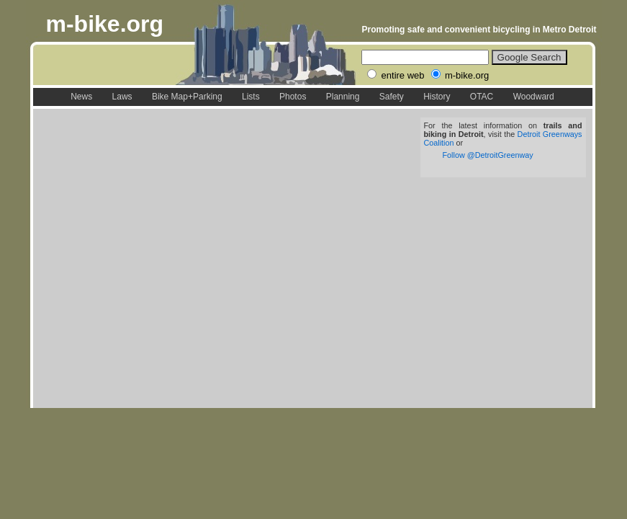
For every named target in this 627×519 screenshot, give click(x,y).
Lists (251, 97)
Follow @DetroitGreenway (488, 155)
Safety (391, 97)
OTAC (481, 97)
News (81, 97)
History (436, 97)
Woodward (533, 97)
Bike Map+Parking (187, 97)
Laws (122, 97)
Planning (343, 97)
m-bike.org (105, 24)
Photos (292, 97)
